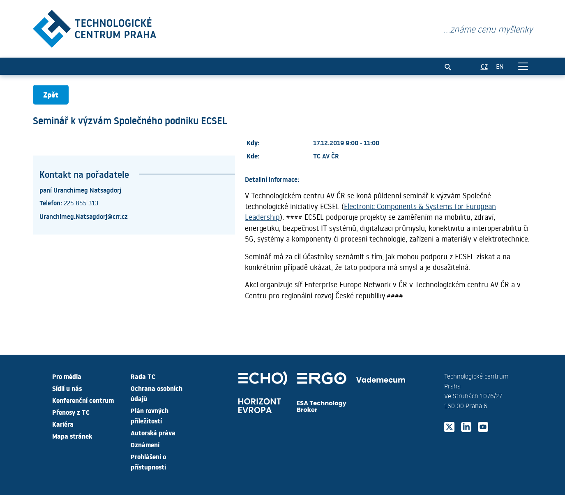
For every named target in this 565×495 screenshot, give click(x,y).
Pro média (66, 376)
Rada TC (143, 376)
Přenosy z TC (71, 412)
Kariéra (63, 424)
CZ (484, 66)
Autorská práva (153, 432)
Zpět (50, 94)
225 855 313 (81, 203)
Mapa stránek (72, 436)
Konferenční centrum (83, 400)
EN (500, 66)
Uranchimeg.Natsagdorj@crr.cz (83, 216)
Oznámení (145, 444)
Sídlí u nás (67, 388)
